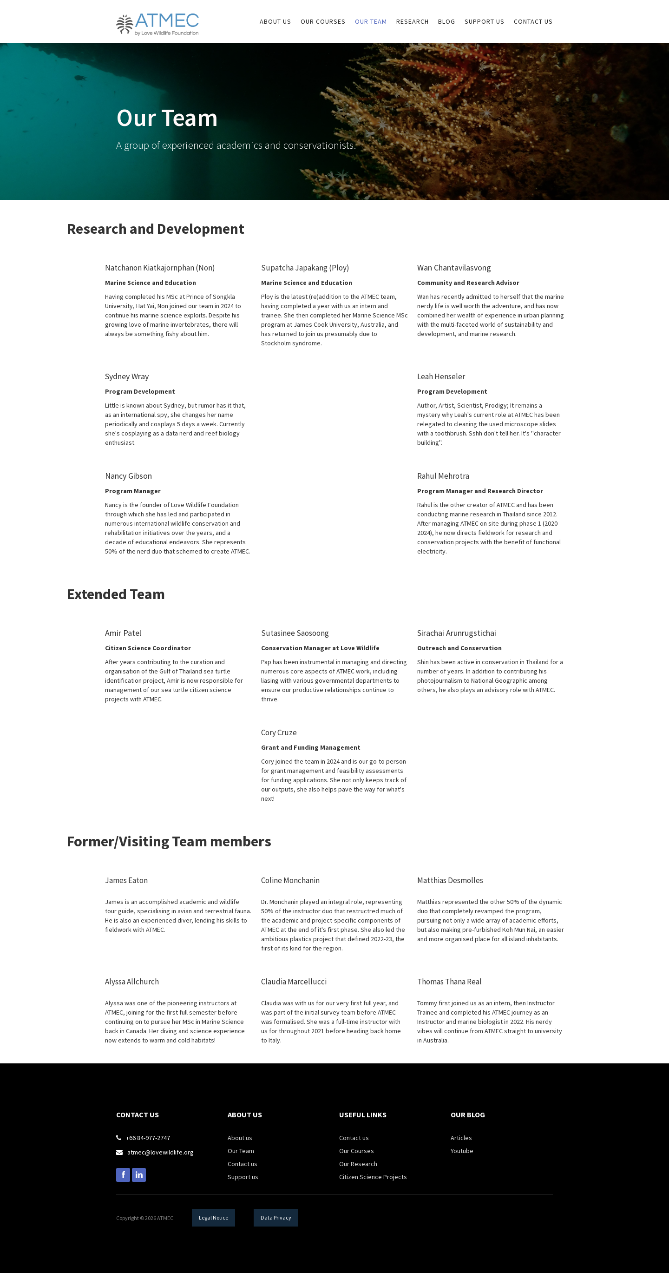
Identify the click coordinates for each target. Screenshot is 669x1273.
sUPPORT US (485, 21)
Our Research (358, 1164)
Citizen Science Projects (373, 1177)
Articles (461, 1138)
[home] (157, 18)
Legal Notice (213, 1217)
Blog (446, 21)
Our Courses (356, 1151)
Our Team (371, 21)
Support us (243, 1177)
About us (240, 1138)
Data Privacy (276, 1217)
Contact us (533, 21)
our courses (323, 21)
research (412, 21)
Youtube (462, 1151)
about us (275, 21)
